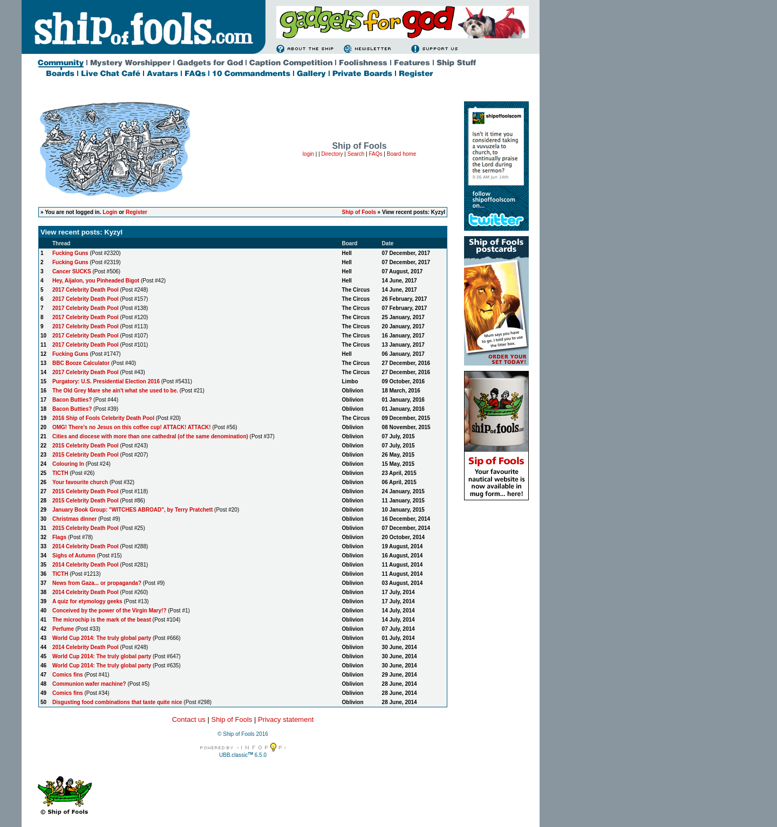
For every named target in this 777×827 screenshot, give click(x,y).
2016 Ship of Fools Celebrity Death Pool (103, 418)
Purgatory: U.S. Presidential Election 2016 (106, 381)
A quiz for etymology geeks (87, 601)
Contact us (189, 719)
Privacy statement (285, 719)
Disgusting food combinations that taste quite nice (117, 702)
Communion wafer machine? (89, 684)
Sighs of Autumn (74, 556)
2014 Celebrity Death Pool (85, 546)
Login (110, 212)
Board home (401, 154)
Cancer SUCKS (71, 271)
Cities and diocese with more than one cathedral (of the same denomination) (150, 436)
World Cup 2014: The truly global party (101, 638)
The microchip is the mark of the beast (101, 620)
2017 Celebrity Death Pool (85, 290)
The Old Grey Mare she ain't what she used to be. (115, 391)
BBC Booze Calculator (81, 363)
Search (356, 154)
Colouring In (68, 464)
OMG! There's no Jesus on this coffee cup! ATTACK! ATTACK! (131, 427)
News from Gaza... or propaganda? (96, 583)
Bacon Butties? (72, 400)
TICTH (60, 473)
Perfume (63, 629)
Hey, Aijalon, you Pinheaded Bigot (95, 281)
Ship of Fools (359, 212)
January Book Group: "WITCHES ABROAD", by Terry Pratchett (132, 510)
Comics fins (67, 675)
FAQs (376, 154)
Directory (332, 154)
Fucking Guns (70, 253)
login (308, 154)
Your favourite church (80, 482)
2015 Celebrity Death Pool (85, 446)
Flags (59, 537)
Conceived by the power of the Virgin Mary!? (109, 611)
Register (136, 212)
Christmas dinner (74, 519)
